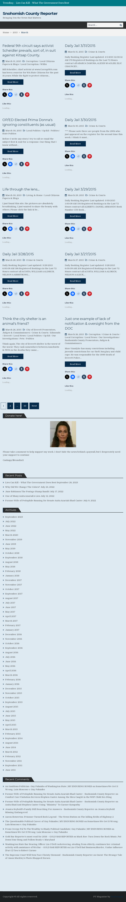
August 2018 (11, 562)
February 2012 (13, 756)
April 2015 (10, 725)
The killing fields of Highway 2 (97, 817)
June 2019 (10, 544)
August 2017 (11, 598)
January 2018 (12, 575)
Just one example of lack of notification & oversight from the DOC (92, 323)
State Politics (9, 133)
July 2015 (10, 711)
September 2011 (13, 765)
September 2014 (14, 738)
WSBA (43, 64)
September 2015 (14, 702)
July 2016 (10, 657)
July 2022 (10, 521)
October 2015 (12, 697)
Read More (12, 82)
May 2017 (10, 612)
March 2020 (11, 535)
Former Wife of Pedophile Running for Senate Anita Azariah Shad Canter (44, 500)
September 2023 (14, 517)
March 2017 (11, 621)
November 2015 (13, 693)
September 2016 (14, 648)
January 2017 (12, 630)
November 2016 (13, 639)
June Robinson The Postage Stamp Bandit (27, 491)
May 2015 (10, 720)
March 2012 (11, 752)
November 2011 (13, 761)
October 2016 (12, 643)
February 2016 (13, 679)
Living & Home (34, 195)
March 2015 (11, 729)
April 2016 (10, 670)
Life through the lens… (21, 189)
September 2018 (14, 557)
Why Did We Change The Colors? (22, 487)
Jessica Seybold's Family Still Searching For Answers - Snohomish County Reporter (49, 809)
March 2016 (11, 675)
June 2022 (10, 526)
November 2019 (13, 539)
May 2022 (10, 530)
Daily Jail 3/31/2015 (80, 46)
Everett (8, 335)
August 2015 (11, 706)
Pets (22, 338)
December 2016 (13, 634)
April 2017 (10, 616)
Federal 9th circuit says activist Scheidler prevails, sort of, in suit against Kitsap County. (29, 50)
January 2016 (12, 684)
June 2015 (10, 715)
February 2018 (13, 571)
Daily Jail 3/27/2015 (80, 254)
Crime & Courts (96, 52)
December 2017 (13, 580)
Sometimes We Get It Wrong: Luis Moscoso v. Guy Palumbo (36, 832)
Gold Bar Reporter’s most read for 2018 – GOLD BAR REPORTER (39, 836)
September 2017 (14, 593)
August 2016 (11, 652)
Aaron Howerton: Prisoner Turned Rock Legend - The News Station (41, 817)
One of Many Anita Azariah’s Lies (22, 496)
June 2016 (10, 661)
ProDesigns (117, 896)
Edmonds (55, 332)
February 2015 (13, 734)
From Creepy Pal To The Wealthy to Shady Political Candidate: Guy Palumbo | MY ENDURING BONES (58, 829)
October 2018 (12, 553)
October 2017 (12, 589)
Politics (55, 130)
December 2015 (13, 688)
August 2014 (11, 743)
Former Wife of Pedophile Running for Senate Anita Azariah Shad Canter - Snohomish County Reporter (60, 794)
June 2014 (10, 747)
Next (34, 406)
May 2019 (10, 548)
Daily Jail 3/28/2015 (18, 254)
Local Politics (33, 130)
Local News (20, 335)
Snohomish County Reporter (30, 13)
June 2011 (10, 770)
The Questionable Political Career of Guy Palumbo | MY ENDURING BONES (44, 821)
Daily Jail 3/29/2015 (80, 189)
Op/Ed (45, 130)
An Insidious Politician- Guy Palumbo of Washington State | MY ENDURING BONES (48, 786)
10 (25, 406)
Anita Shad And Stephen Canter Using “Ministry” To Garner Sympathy (42, 804)
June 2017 (10, 607)
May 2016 (10, 666)
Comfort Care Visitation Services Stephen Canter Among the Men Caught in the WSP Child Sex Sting (58, 797)
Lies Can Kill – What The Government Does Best (42, 3)
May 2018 (10, 566)
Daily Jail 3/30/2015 (80, 120)
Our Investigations (109, 337)
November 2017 (13, 584)
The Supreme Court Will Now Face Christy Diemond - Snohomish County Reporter (49, 855)
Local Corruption (30, 64)
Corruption (32, 61)
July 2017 (10, 603)
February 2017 (13, 625)
